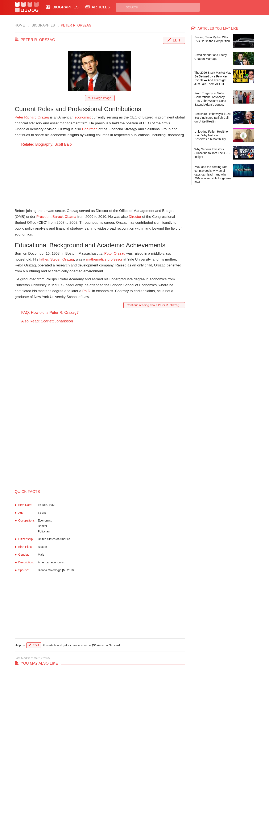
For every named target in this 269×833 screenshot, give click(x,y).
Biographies (43, 25)
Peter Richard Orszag (32, 117)
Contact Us (86, 806)
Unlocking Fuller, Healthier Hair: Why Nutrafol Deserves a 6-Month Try (211, 135)
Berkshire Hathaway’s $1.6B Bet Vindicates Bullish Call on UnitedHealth (212, 117)
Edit (177, 40)
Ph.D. (86, 291)
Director (135, 217)
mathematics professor (104, 259)
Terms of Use (150, 811)
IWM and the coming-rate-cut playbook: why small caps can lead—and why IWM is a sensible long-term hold (212, 174)
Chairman (90, 129)
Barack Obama (64, 217)
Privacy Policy (151, 806)
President (43, 217)
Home (20, 25)
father (43, 259)
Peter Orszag (114, 253)
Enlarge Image (99, 98)
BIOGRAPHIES (62, 7)
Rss (175, 806)
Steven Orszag (62, 259)
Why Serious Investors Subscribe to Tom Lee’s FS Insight (211, 153)
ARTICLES (97, 7)
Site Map (115, 811)
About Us (84, 811)
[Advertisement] (100, 178)
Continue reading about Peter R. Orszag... (154, 305)
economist (82, 117)
